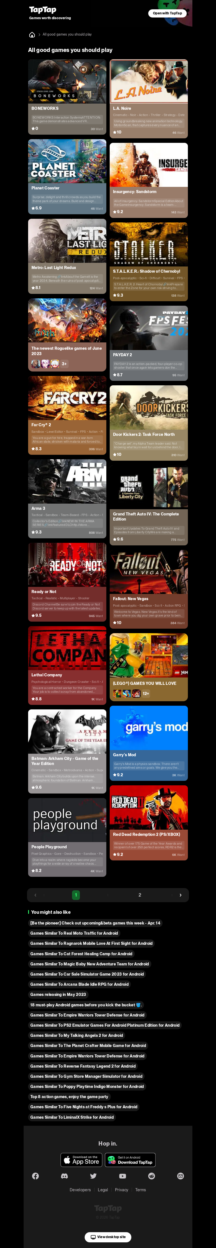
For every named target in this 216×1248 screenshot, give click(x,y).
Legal (103, 1190)
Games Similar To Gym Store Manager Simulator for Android (86, 1076)
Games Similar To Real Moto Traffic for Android (74, 933)
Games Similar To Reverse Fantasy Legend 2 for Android (83, 1066)
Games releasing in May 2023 (58, 994)
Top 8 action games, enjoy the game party (69, 1096)
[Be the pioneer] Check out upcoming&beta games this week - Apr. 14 (95, 923)
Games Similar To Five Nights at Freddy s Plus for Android (83, 1107)
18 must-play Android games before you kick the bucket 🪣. (86, 1005)
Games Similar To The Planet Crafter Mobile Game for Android (88, 1045)
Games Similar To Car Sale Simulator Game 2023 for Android (87, 974)
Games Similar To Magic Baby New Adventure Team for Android (89, 964)
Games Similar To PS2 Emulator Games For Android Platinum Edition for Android (104, 1025)
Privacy (121, 1190)
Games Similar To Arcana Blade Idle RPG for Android (79, 984)
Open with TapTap (167, 13)
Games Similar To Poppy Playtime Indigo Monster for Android (87, 1086)
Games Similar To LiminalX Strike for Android (72, 1117)
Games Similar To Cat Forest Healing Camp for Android (81, 954)
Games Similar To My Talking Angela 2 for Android (76, 1035)
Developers (80, 1190)
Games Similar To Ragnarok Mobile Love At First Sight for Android (91, 943)
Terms (140, 1190)
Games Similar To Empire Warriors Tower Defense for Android (87, 1015)
